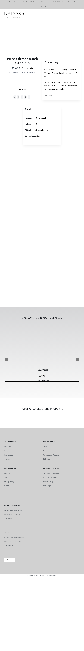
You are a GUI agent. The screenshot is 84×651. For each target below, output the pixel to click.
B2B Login (47, 459)
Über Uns (7, 447)
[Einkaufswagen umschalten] (75, 15)
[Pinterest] (25, 97)
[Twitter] (18, 97)
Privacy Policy (9, 482)
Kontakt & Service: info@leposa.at (64, 2)
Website (9, 560)
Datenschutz (8, 455)
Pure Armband (42, 370)
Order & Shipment (50, 478)
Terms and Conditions (51, 473)
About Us (7, 473)
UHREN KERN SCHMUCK (14, 511)
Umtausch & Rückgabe (51, 455)
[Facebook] (14, 97)
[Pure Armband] (42, 348)
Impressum (8, 459)
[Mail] (11, 495)
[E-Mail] (29, 97)
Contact (6, 478)
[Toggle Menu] (78, 15)
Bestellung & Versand (51, 451)
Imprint (6, 486)
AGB (45, 447)
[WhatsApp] (22, 97)
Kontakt (6, 451)
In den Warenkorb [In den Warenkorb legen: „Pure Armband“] (43, 380)
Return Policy (48, 482)
